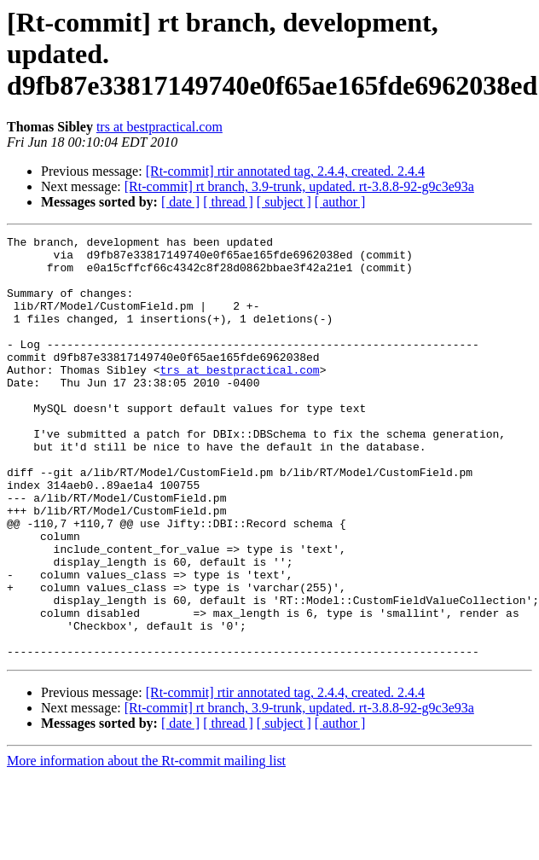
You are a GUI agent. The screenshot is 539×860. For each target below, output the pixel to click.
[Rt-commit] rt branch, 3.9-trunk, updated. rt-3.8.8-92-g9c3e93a (299, 186)
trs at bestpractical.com (159, 126)
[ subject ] (284, 202)
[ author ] (340, 202)
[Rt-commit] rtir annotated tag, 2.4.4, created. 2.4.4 (285, 171)
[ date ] (180, 202)
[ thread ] (228, 202)
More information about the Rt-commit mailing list (146, 845)
